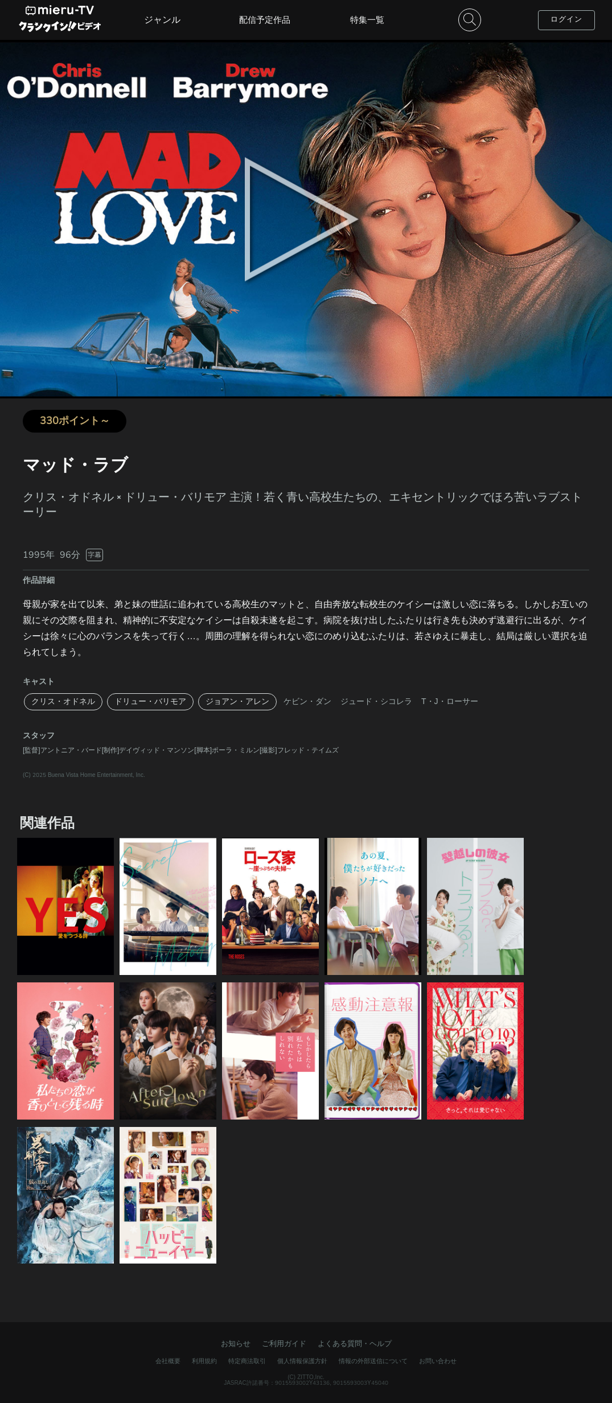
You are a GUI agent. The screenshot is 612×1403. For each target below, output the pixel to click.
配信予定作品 (264, 20)
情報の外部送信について (373, 1361)
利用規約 (204, 1361)
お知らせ (235, 1344)
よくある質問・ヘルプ (355, 1344)
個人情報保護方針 (302, 1361)
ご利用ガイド (284, 1344)
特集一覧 (367, 20)
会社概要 (167, 1361)
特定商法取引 (247, 1361)
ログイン (566, 19)
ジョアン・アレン (237, 701)
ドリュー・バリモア (150, 701)
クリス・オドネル (63, 701)
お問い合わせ (438, 1361)
